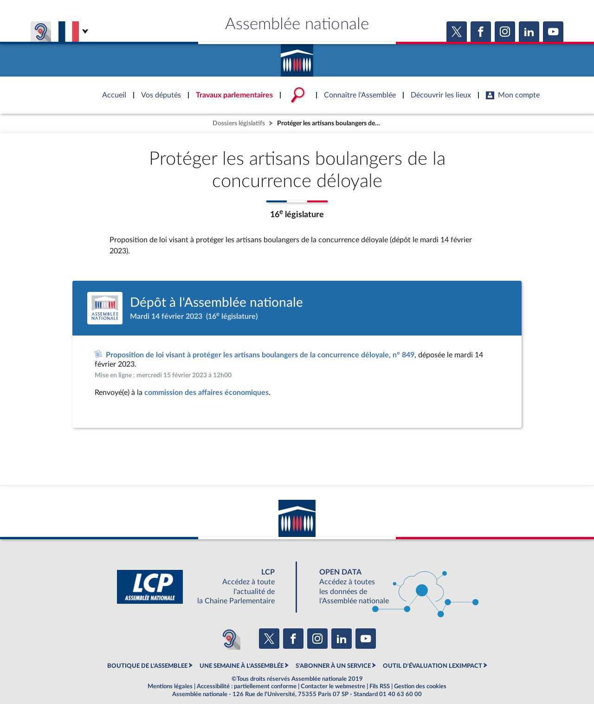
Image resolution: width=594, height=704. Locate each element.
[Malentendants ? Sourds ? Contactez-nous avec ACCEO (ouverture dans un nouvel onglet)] (229, 638)
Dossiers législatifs (239, 123)
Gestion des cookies (420, 686)
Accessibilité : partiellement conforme (247, 686)
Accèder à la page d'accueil (297, 57)
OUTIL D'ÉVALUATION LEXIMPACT (432, 666)
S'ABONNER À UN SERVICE (333, 666)
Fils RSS (379, 686)
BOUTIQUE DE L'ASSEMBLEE (147, 666)
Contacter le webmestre (333, 686)
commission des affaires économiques (206, 392)
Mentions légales (170, 686)
